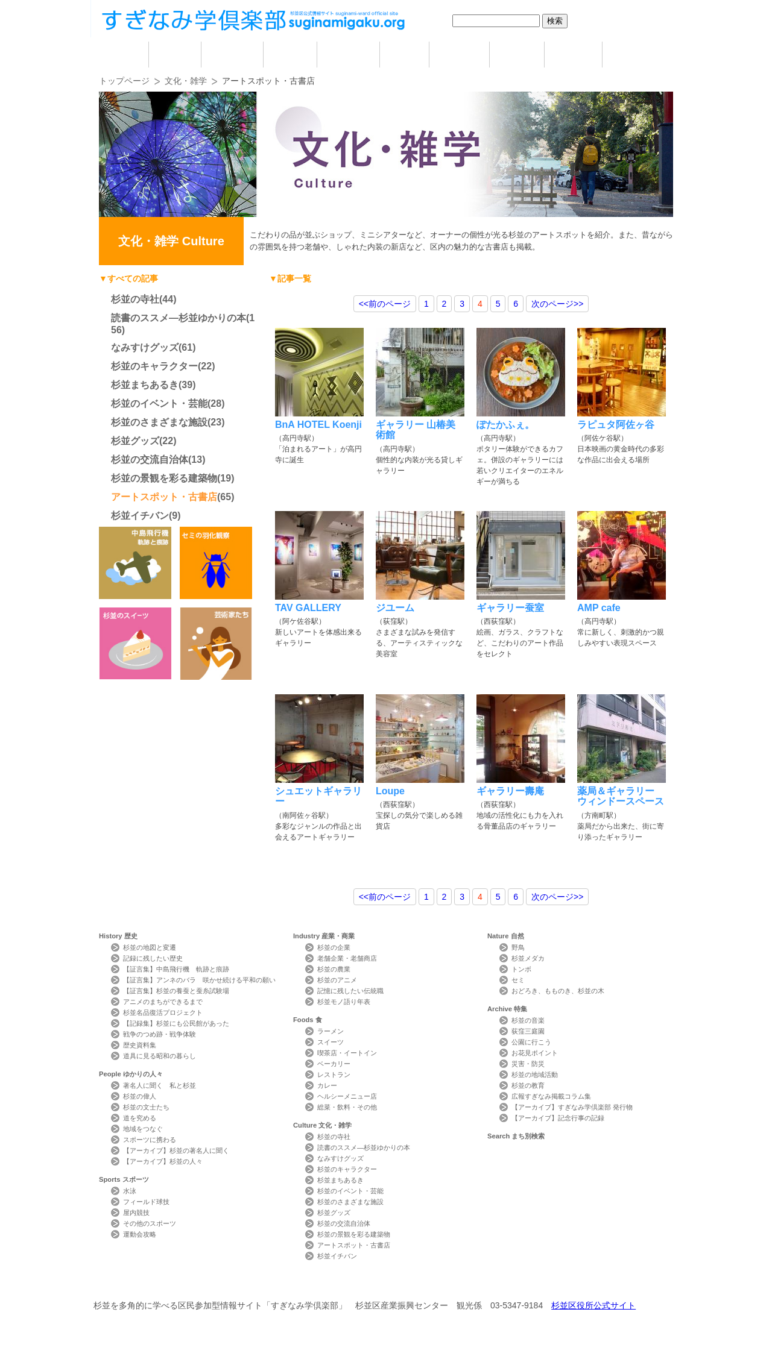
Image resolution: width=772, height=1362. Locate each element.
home (124, 54)
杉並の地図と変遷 (149, 947)
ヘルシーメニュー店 (347, 1096)
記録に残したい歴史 (153, 958)
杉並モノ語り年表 (343, 1001)
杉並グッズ (135, 441)
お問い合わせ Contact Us (235, 1283)
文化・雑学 (186, 81)
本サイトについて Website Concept (143, 1283)
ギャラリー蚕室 (510, 608)
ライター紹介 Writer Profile (396, 1283)
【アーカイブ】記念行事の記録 (557, 1118)
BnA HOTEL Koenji (318, 424)
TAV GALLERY (308, 608)
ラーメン (330, 1031)
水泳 (129, 1190)
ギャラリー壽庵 (510, 791)
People (131, 1074)
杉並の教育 (528, 1085)
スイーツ (330, 1042)
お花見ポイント (534, 1052)
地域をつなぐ (143, 1128)
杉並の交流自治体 (149, 459)
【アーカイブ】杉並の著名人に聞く (176, 1150)
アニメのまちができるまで (163, 1001)
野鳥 (518, 947)
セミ (518, 980)
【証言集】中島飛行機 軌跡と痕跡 (176, 969)
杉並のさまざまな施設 (159, 422)
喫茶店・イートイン (347, 1052)
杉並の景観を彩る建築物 (164, 478)
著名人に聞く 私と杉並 (159, 1085)
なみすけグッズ (145, 347)
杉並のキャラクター (154, 366)
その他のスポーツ (149, 1223)
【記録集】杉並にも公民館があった (176, 1023)
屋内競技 (136, 1212)
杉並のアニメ (337, 980)
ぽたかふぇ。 (505, 424)
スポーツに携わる (149, 1139)
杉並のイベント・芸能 (159, 403)
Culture (322, 1125)
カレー (327, 1085)
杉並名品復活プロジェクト (163, 1012)
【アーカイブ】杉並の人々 (163, 1161)
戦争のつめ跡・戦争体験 (159, 1034)
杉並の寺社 (135, 299)
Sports (124, 1179)
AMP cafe (599, 608)
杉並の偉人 (139, 1096)
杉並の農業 (333, 969)
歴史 (175, 54)
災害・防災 (528, 1063)
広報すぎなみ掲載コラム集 (551, 1096)
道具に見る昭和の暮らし (159, 1055)
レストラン (333, 1074)
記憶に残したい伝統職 (350, 990)
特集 (573, 54)
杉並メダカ (528, 958)
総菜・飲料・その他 (347, 1107)
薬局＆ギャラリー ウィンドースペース (620, 796)
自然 (517, 54)
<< (385, 304)
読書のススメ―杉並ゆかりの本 (178, 318)
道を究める (139, 1118)
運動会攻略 (139, 1234)
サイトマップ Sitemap (315, 1283)
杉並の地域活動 (534, 1074)
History (118, 936)
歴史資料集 (139, 1045)
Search (516, 1136)
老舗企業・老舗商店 (347, 958)
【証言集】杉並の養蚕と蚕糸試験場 (176, 990)
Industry (324, 936)
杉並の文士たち (146, 1107)
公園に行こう (531, 1042)
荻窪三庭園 (528, 1031)
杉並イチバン (140, 515)
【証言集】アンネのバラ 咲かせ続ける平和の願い (199, 980)
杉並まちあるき (145, 385)
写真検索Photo (478, 1283)
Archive (507, 1008)
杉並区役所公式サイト (593, 1305)
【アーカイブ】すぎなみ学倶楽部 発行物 (572, 1107)
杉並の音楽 (528, 1020)
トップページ (124, 81)
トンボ (521, 969)
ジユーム (395, 608)
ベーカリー (333, 1063)
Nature (505, 936)
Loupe (390, 791)
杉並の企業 (333, 947)
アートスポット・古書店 (164, 497)
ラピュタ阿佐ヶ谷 (615, 424)
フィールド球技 (146, 1201)
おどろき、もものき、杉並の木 (557, 990)
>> (557, 304)
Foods (307, 1019)
